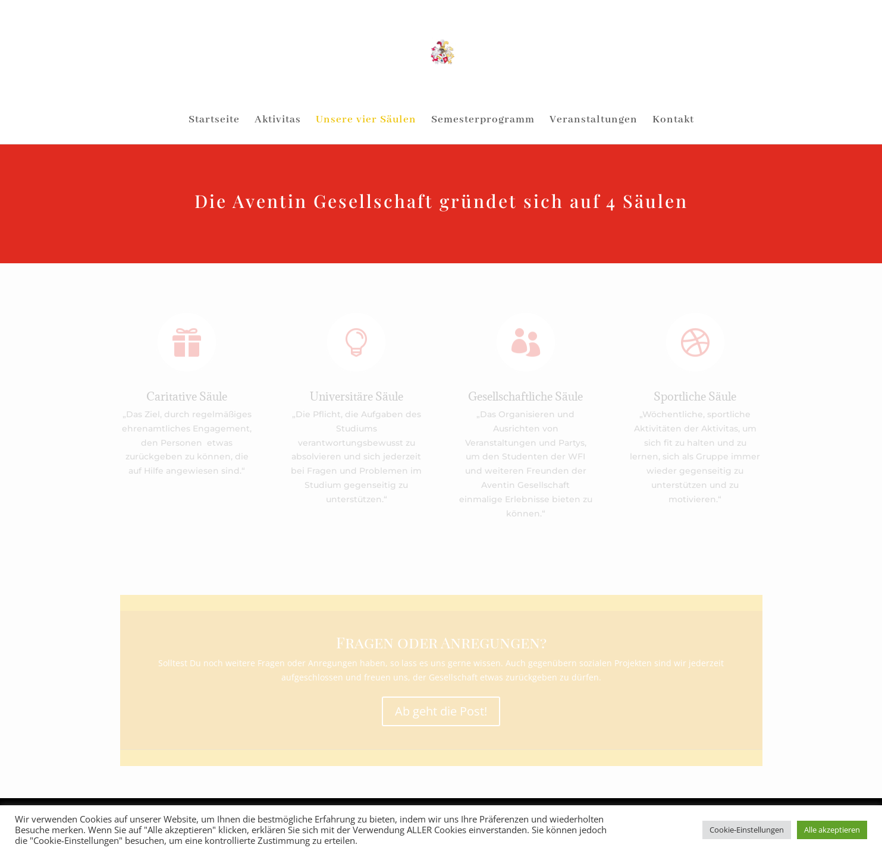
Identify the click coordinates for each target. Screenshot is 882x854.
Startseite (214, 120)
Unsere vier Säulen (366, 120)
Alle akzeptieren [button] (832, 829)
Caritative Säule (186, 396)
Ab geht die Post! (441, 711)
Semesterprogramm (483, 120)
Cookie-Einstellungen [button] (747, 829)
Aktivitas (278, 120)
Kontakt (673, 120)
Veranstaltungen (594, 120)
